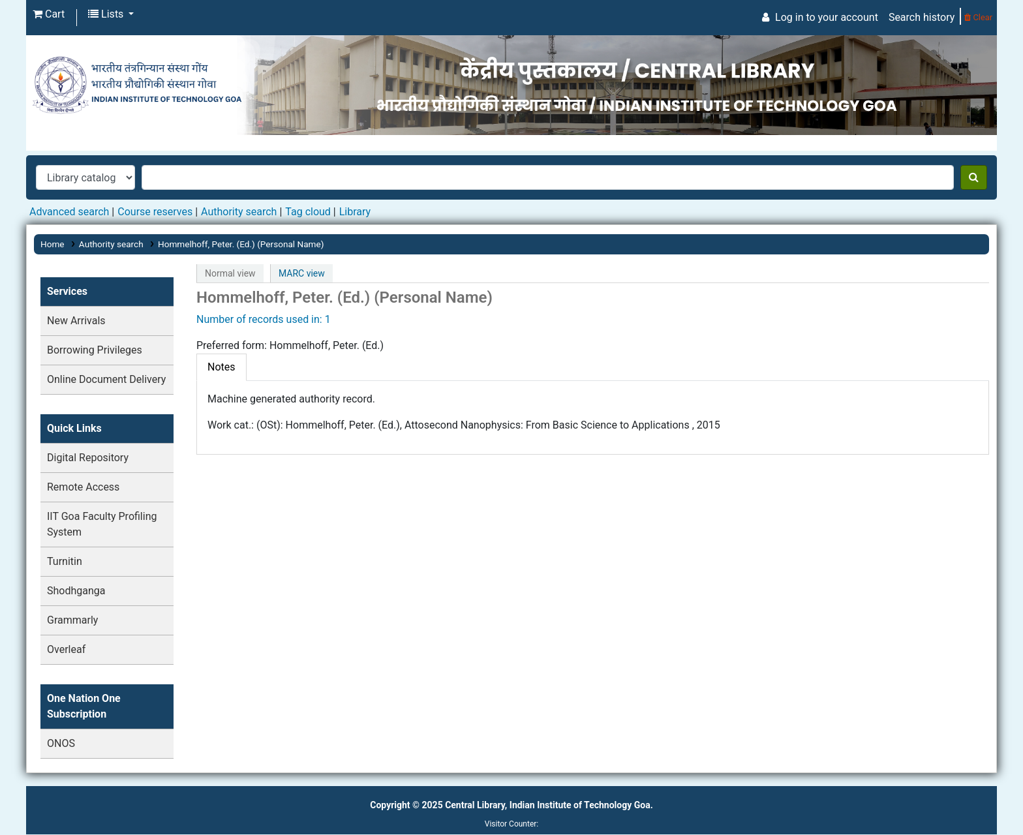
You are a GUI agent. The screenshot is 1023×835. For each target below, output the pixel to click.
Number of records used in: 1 (263, 319)
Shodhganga (76, 590)
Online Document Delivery (106, 379)
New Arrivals (76, 320)
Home (52, 244)
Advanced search (69, 211)
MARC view (302, 273)
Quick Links (74, 428)
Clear (978, 17)
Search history (921, 17)
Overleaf (66, 649)
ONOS (61, 743)
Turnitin (64, 561)
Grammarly (72, 620)
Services (67, 291)
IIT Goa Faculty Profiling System (102, 524)
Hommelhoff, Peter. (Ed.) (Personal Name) (241, 244)
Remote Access (83, 487)
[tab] (221, 367)
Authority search (239, 211)
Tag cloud (308, 211)
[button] (48, 14)
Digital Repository (88, 457)
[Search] (973, 177)
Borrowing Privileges (94, 350)
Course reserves (154, 211)
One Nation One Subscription (84, 706)
